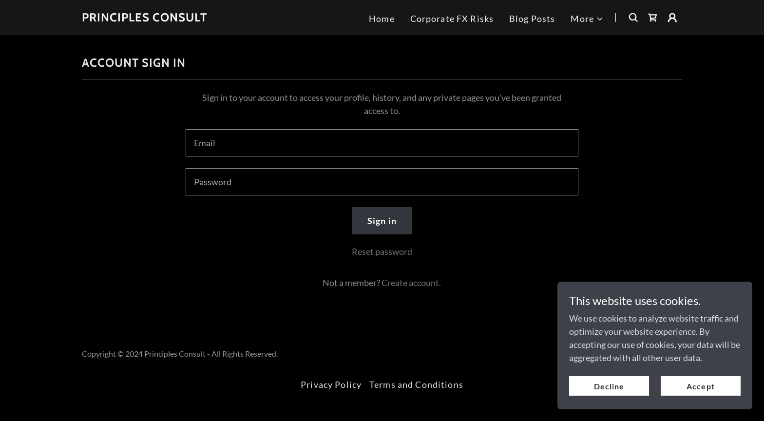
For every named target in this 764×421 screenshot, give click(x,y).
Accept (700, 386)
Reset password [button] (382, 251)
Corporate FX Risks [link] (452, 18)
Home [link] (382, 18)
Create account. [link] (411, 282)
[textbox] (382, 142)
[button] (587, 18)
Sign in (382, 220)
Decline (609, 386)
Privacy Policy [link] (331, 384)
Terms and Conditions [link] (416, 384)
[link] (144, 18)
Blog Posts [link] (532, 18)
